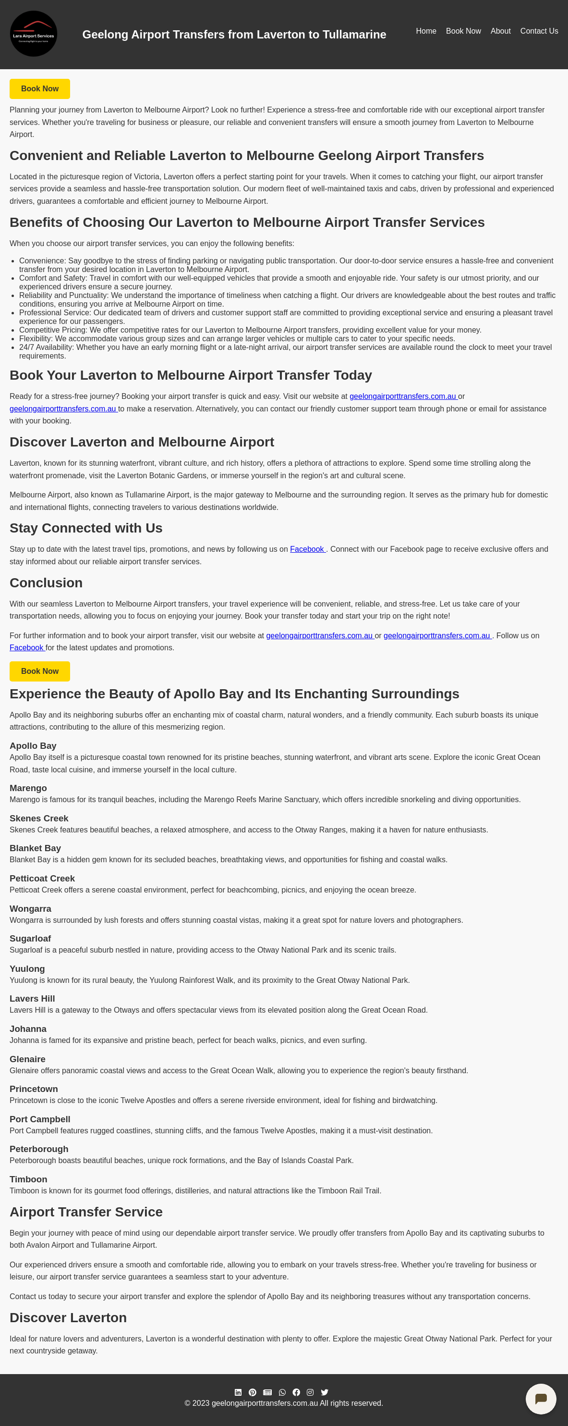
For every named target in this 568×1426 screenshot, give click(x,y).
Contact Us (539, 31)
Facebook (308, 549)
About (501, 31)
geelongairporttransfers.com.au (404, 396)
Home (426, 31)
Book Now (463, 31)
